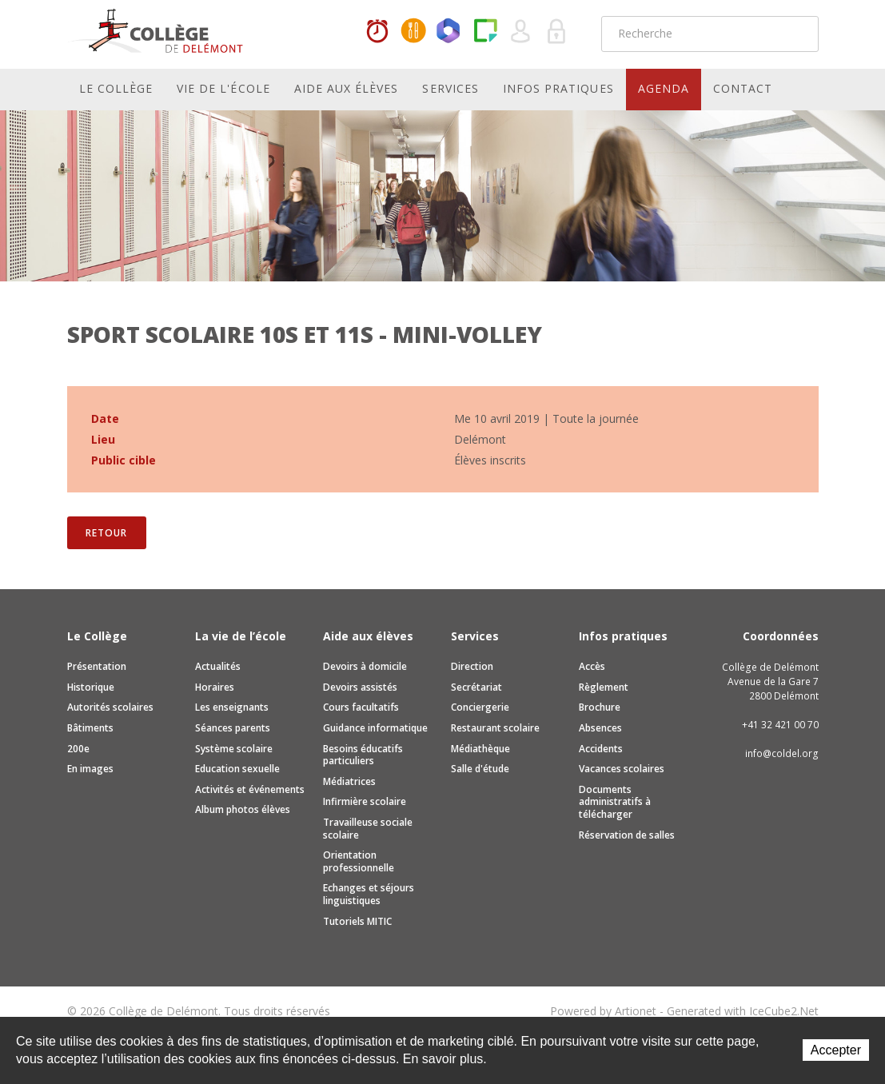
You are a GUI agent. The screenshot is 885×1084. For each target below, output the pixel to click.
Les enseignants (232, 707)
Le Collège (116, 88)
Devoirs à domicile (365, 666)
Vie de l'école (223, 88)
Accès (592, 666)
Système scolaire (234, 748)
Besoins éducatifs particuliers (363, 755)
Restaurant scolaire (495, 728)
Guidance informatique (375, 728)
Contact (742, 88)
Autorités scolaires (110, 707)
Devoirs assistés (360, 687)
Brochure (599, 707)
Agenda (663, 88)
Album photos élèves (242, 809)
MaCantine (413, 32)
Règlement (603, 687)
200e (78, 748)
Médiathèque (480, 748)
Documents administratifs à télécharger (615, 802)
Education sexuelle (237, 768)
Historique (90, 687)
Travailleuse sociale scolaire (368, 828)
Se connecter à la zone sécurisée (557, 32)
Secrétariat (476, 687)
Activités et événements (250, 789)
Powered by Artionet (603, 1010)
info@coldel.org (782, 753)
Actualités (218, 666)
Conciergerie (480, 707)
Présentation (96, 666)
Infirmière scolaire (364, 801)
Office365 (449, 32)
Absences (600, 728)
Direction (472, 666)
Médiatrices (349, 781)
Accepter (836, 1050)
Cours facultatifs (361, 707)
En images (90, 768)
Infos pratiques (558, 88)
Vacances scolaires (621, 768)
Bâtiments (90, 728)
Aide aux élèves (346, 88)
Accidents (601, 748)
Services (450, 88)
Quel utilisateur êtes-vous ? (521, 32)
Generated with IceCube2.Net (743, 1010)
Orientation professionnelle (358, 861)
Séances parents (232, 728)
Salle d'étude (480, 768)
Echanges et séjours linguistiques (368, 894)
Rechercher (796, 33)
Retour (106, 533)
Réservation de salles (627, 835)
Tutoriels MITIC (357, 921)
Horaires (377, 32)
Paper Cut (485, 32)
